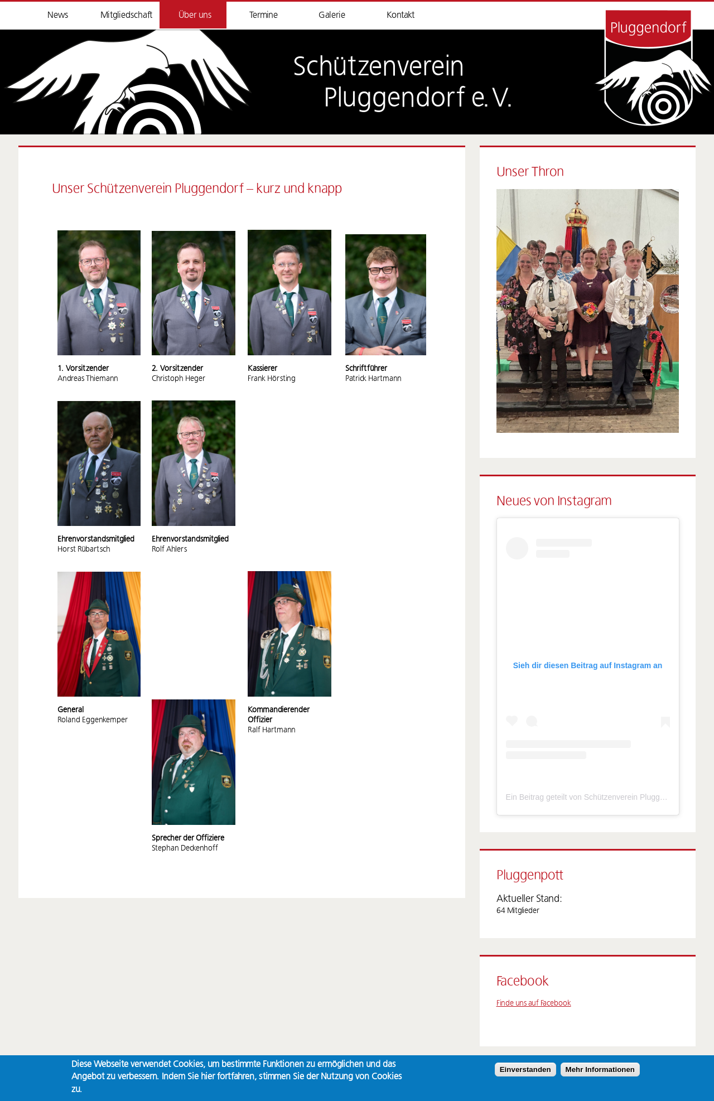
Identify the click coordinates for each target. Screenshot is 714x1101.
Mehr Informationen (600, 1069)
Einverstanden (525, 1069)
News (57, 15)
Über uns (194, 15)
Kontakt (400, 15)
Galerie (332, 15)
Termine (263, 15)
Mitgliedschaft (126, 15)
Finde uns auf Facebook (533, 1003)
